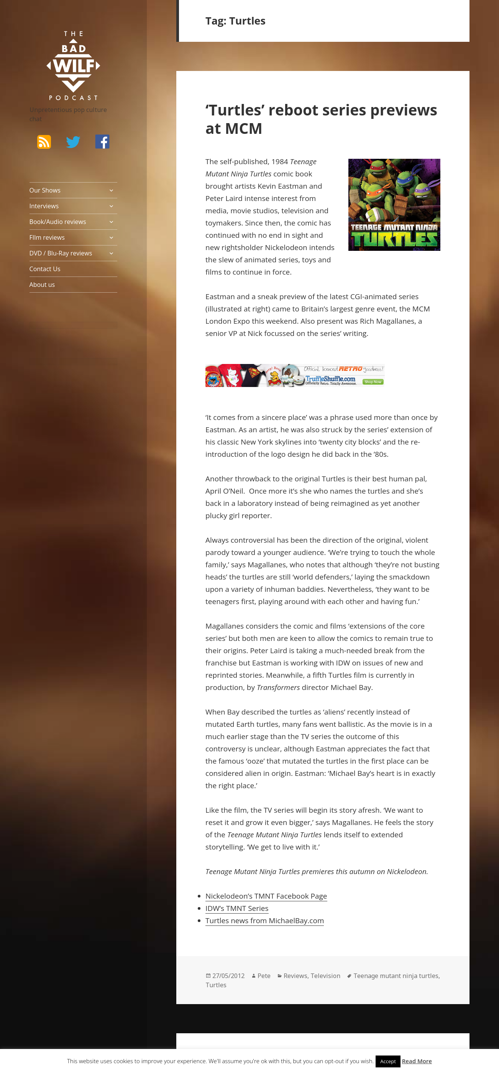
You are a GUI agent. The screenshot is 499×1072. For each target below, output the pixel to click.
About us (42, 284)
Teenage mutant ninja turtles (395, 976)
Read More (417, 1061)
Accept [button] (388, 1061)
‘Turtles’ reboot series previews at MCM (321, 118)
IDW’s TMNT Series (236, 908)
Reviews (295, 976)
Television (325, 976)
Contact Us (45, 269)
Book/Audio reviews (58, 221)
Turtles (216, 985)
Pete (264, 976)
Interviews (44, 206)
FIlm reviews (47, 237)
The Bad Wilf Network (62, 42)
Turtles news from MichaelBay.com (264, 920)
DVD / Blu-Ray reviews (61, 253)
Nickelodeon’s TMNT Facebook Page (266, 896)
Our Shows (45, 190)
